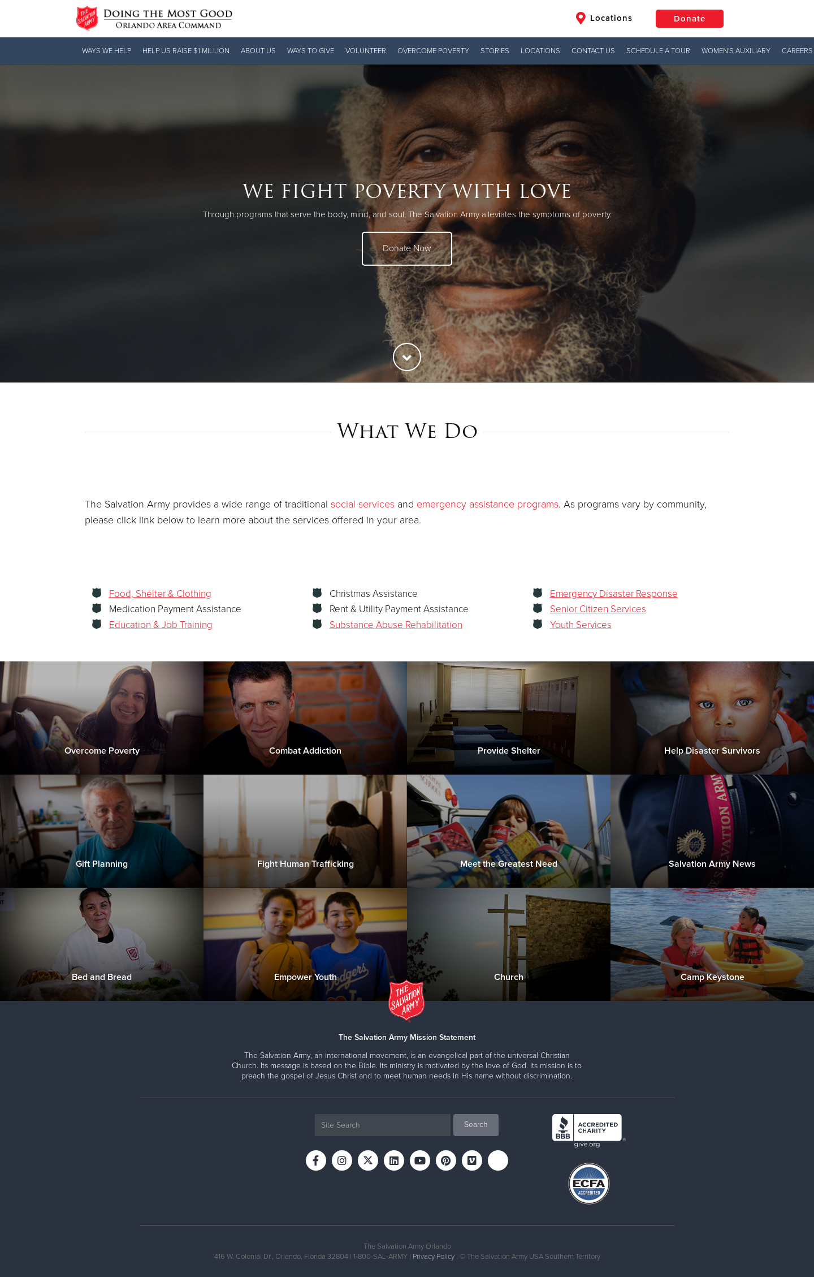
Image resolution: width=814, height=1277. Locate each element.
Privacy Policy (433, 1256)
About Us (258, 50)
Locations (604, 18)
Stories (494, 50)
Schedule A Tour (658, 50)
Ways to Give (310, 50)
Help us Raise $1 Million (186, 50)
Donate (689, 19)
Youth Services (581, 625)
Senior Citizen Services (598, 609)
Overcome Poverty (433, 50)
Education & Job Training (161, 625)
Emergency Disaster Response (614, 594)
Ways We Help (106, 50)
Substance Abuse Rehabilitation (396, 625)
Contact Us (593, 50)
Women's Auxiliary (736, 50)
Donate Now (407, 248)
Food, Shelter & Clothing (160, 594)
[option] (407, 223)
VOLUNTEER (365, 50)
